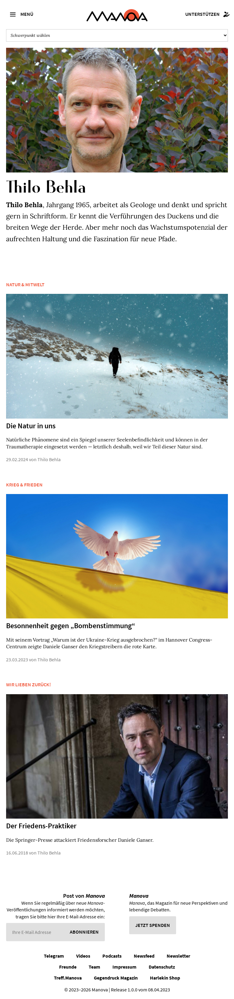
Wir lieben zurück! (28, 684)
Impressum (124, 966)
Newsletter (178, 955)
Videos (83, 955)
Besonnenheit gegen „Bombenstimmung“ (70, 625)
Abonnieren (84, 932)
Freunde (67, 966)
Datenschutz (162, 966)
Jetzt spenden (152, 925)
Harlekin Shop (165, 977)
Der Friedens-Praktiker (41, 825)
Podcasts (112, 955)
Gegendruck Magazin (116, 977)
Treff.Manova (68, 977)
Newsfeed (144, 955)
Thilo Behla (49, 459)
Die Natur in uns (30, 425)
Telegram (54, 955)
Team (94, 966)
